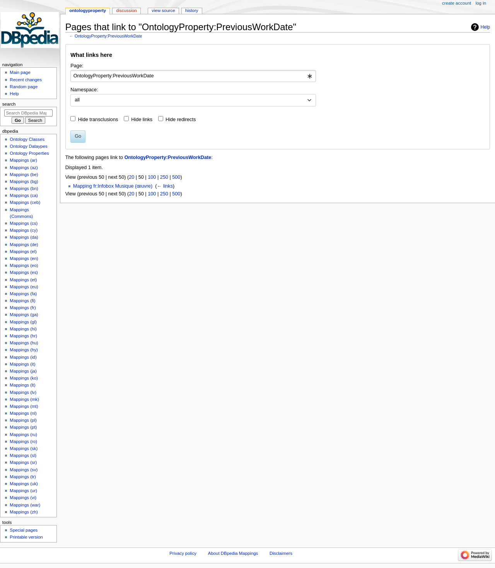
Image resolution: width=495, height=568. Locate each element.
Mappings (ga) (24, 314)
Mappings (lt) (22, 385)
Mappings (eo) (24, 265)
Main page (20, 72)
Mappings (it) (22, 364)
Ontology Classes (27, 139)
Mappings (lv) (23, 392)
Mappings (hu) (24, 342)
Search (9, 104)
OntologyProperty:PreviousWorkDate (108, 36)
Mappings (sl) (23, 455)
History (191, 10)
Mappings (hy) (24, 349)
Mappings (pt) (23, 427)
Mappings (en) (24, 258)
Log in (481, 3)
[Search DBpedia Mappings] (28, 112)
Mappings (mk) (24, 399)
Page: (76, 65)
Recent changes (26, 79)
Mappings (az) (24, 167)
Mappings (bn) (24, 188)
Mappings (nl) (23, 413)
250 (164, 177)
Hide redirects (181, 119)
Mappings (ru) (23, 434)
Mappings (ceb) (25, 202)
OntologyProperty (87, 10)
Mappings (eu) (24, 286)
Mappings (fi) (22, 300)
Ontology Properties (29, 153)
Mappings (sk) (24, 448)
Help (485, 27)
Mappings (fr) (23, 307)
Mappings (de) (24, 244)
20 (131, 177)
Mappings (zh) (24, 512)
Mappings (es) (24, 272)
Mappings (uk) (24, 483)
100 (152, 177)
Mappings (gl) (23, 322)
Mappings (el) (23, 251)
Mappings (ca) (24, 195)
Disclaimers (281, 553)
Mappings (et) (23, 279)
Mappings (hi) (23, 329)
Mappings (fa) (23, 293)
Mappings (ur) (23, 490)
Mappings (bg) (24, 181)
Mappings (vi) (23, 497)
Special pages (24, 530)
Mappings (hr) (23, 336)
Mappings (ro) (23, 441)
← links (165, 186)
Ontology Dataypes (28, 146)
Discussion (126, 10)
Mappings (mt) (24, 406)
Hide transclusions (98, 119)
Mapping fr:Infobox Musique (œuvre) (112, 186)
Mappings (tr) (23, 476)
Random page (24, 86)
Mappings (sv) (24, 469)
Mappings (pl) (23, 420)
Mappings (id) (23, 357)
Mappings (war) (25, 505)
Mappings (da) (24, 237)
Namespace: (84, 89)
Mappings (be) (24, 174)
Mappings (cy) (24, 230)
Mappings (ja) (23, 371)
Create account (456, 3)
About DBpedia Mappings (233, 553)
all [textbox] (77, 100)
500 (176, 177)
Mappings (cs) (24, 223)
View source (163, 10)
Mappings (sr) (23, 462)
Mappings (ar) (23, 160)
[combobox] (193, 76)
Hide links (141, 119)
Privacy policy (182, 553)
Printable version (26, 537)
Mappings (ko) (24, 378)
